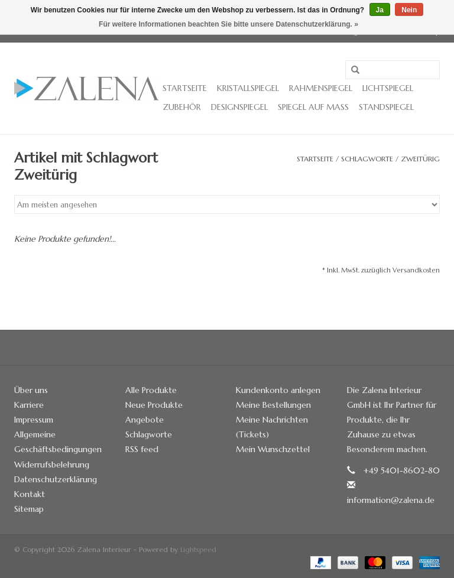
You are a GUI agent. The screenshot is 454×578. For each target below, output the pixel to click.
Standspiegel (386, 107)
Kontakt (29, 494)
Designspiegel (239, 107)
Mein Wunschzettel (273, 449)
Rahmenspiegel (320, 88)
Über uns (31, 390)
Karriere (29, 405)
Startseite (185, 88)
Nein (409, 10)
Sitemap (29, 509)
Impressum (33, 419)
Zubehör (182, 107)
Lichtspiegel (387, 88)
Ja (380, 10)
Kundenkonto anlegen (278, 390)
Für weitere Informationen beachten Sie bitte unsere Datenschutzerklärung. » (228, 24)
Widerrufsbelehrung (51, 464)
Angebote (144, 419)
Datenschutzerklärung (55, 479)
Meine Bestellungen (273, 405)
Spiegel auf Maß (313, 107)
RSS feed (141, 449)
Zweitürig (420, 158)
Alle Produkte (151, 390)
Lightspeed (198, 549)
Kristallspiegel (248, 88)
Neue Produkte (154, 405)
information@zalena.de (390, 500)
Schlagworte (367, 158)
